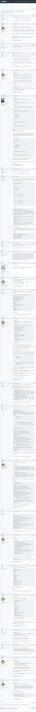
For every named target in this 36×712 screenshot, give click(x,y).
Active (30, 8)
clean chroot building (15, 164)
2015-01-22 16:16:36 (15, 251)
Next (22, 14)
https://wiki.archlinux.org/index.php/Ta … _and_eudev (20, 282)
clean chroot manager (16, 165)
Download (34, 1)
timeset (23, 88)
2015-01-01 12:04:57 (15, 70)
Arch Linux (5, 2)
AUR (31, 1)
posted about (29, 33)
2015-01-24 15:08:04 (15, 460)
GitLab (25, 1)
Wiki (23, 1)
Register (10, 6)
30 (20, 14)
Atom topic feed (33, 707)
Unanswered (33, 8)
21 (15, 14)
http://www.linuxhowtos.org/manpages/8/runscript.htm (20, 37)
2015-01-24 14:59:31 (15, 383)
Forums (20, 1)
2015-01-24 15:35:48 (15, 657)
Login (13, 6)
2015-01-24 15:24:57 (15, 565)
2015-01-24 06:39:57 (15, 318)
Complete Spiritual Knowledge (16, 40)
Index (2, 6)
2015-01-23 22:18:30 (15, 289)
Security (28, 1)
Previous (4, 14)
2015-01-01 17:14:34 (15, 95)
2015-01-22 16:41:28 (15, 277)
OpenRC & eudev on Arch (6, 12)
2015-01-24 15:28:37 (15, 594)
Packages (17, 1)
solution (14, 245)
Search (7, 6)
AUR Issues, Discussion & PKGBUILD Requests (14, 11)
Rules (4, 6)
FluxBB (34, 708)
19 (11, 14)
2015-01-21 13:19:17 (15, 242)
